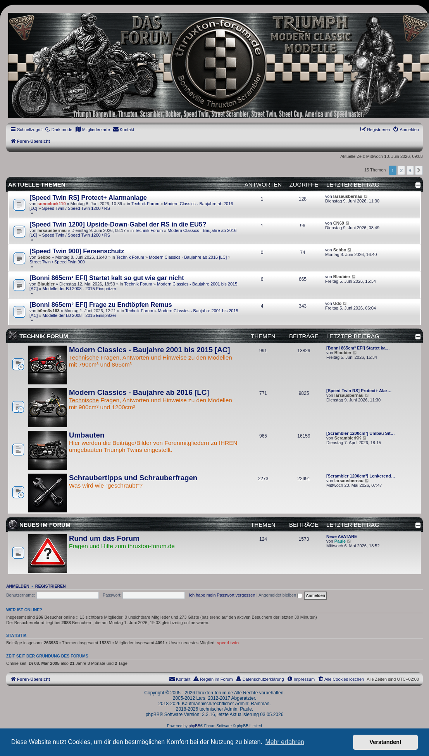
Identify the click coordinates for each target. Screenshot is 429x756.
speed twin (228, 642)
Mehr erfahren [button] (284, 742)
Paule (340, 541)
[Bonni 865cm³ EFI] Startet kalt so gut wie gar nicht (106, 277)
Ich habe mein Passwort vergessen (222, 595)
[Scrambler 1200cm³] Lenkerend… (360, 476)
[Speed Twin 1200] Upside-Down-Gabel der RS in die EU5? (117, 224)
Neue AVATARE (341, 536)
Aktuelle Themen (36, 184)
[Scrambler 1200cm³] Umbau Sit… (360, 433)
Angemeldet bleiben (280, 595)
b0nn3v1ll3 (49, 310)
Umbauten (86, 435)
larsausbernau (347, 196)
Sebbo (44, 257)
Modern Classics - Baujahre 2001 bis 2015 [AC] (149, 350)
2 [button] (401, 170)
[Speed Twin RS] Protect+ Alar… (358, 390)
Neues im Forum (45, 524)
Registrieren (50, 586)
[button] (419, 170)
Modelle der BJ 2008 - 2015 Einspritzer (79, 288)
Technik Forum (145, 203)
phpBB (194, 726)
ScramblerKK (348, 438)
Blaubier (46, 284)
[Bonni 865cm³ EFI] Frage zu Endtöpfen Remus (100, 304)
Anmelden (17, 586)
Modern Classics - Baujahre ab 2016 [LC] (188, 257)
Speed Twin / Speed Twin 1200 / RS (76, 208)
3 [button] (410, 170)
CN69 (338, 223)
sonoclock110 (52, 203)
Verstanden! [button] (385, 742)
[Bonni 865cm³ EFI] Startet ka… (358, 348)
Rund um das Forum (104, 538)
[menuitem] (92, 129)
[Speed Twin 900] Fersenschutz (76, 250)
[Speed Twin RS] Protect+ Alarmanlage (88, 197)
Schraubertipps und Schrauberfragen (133, 478)
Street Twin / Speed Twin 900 (57, 261)
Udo (337, 303)
